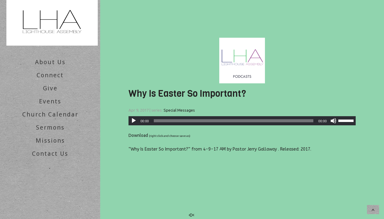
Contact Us (50, 153)
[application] (242, 120)
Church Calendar (50, 114)
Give (50, 88)
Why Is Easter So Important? (187, 94)
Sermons (50, 127)
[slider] (234, 120)
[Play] (134, 121)
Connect (50, 75)
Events (50, 101)
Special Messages (179, 110)
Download (138, 135)
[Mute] (333, 121)
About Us (50, 62)
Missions (50, 140)
